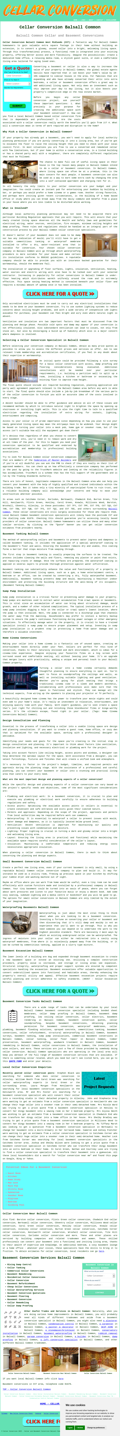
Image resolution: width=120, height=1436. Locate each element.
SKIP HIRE (107, 1327)
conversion (75, 186)
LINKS (83, 20)
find (11, 1219)
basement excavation (92, 957)
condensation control (61, 1324)
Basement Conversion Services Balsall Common (43, 1258)
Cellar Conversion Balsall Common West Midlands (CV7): (37, 42)
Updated (38, 1413)
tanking (42, 554)
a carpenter (106, 1324)
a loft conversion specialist (59, 1340)
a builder (80, 1336)
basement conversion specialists (50, 1089)
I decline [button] (80, 1428)
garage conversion (38, 1336)
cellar (62, 48)
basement (86, 175)
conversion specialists (81, 230)
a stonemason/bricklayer (60, 1330)
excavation (41, 969)
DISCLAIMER (111, 20)
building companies (33, 1238)
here (101, 1251)
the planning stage (37, 768)
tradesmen (72, 1317)
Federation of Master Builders (52, 460)
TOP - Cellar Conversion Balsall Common (27, 1389)
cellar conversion (30, 521)
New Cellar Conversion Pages (21, 1413)
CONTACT (99, 20)
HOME (76, 20)
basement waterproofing (35, 1042)
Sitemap (4, 1413)
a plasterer (110, 1321)
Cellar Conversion (51, 1413)
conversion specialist (71, 1010)
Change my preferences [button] (96, 1428)
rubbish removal (107, 1333)
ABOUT (91, 20)
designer (107, 733)
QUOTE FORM (15, 1061)
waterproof (96, 543)
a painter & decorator (60, 1327)
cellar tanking (36, 1039)
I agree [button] (70, 1428)
